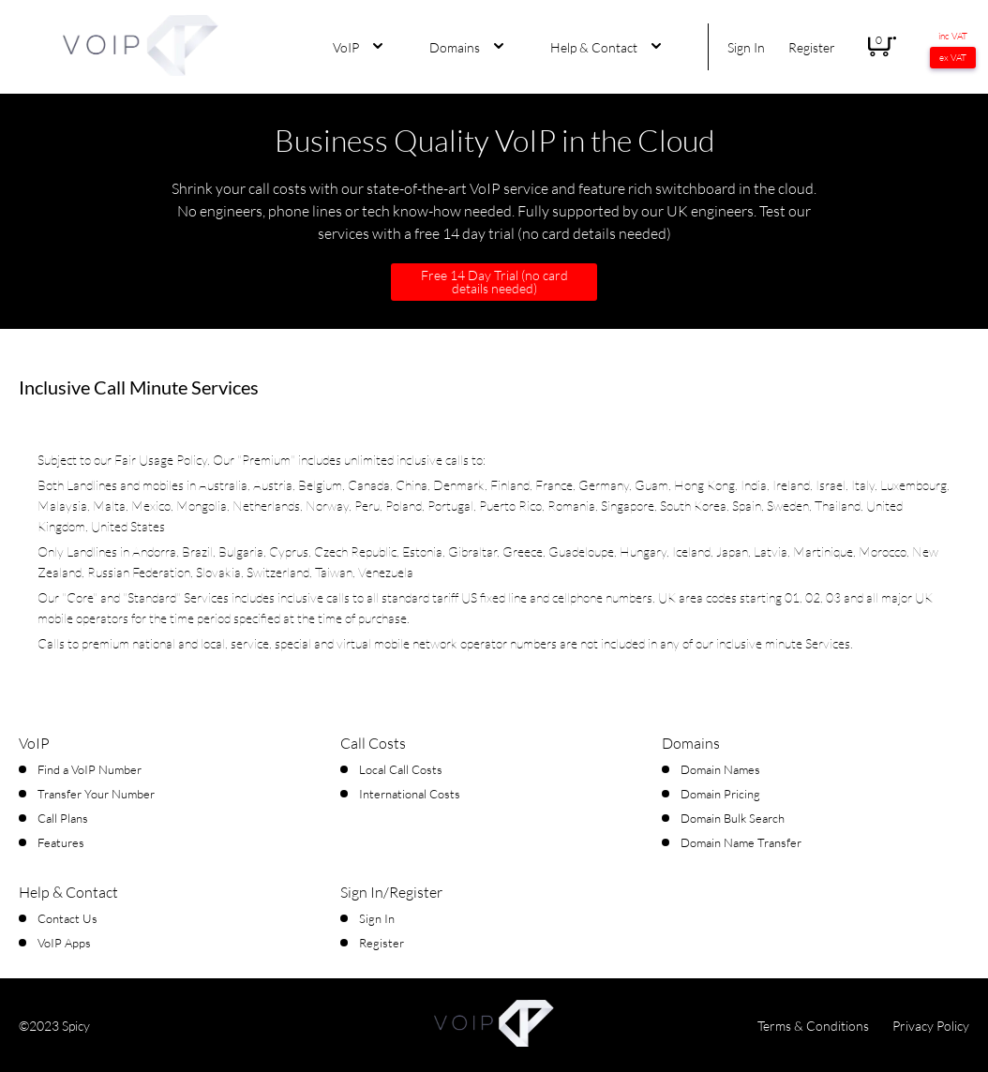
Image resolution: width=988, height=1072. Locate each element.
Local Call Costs (400, 769)
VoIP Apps (64, 942)
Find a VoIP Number (89, 769)
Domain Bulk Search (733, 818)
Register (811, 47)
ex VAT (952, 58)
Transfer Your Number (96, 793)
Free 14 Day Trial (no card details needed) (494, 281)
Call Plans (62, 818)
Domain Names (720, 769)
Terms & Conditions (813, 1026)
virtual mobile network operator (422, 643)
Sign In (746, 47)
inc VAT (952, 36)
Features (60, 842)
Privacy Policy (930, 1026)
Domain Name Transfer (741, 842)
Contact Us (67, 918)
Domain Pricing (720, 793)
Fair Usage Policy (160, 460)
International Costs (409, 793)
